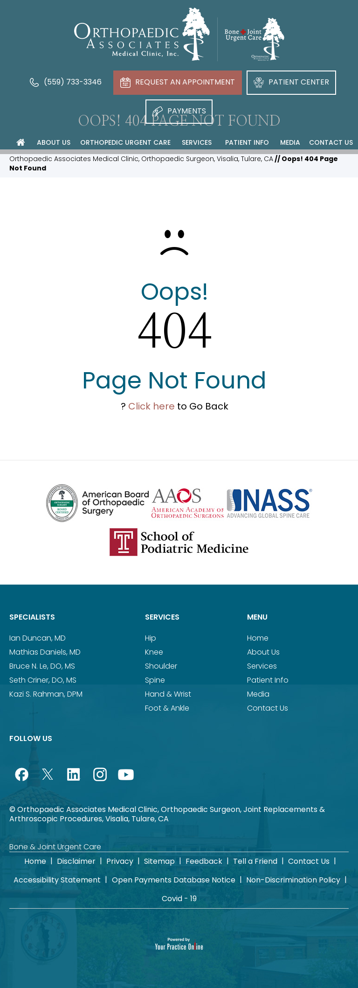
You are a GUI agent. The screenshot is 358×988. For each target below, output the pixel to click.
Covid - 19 (179, 898)
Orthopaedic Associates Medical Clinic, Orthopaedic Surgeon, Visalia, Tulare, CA (141, 158)
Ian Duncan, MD (37, 638)
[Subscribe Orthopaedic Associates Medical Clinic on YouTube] (126, 774)
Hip (150, 638)
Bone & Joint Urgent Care (55, 846)
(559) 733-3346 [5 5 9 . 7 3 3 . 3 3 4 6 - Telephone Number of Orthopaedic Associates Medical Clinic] (65, 82)
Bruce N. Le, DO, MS (42, 666)
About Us (263, 652)
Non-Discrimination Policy (293, 880)
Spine (155, 680)
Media (258, 694)
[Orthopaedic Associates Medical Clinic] (142, 34)
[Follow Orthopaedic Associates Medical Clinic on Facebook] (21, 774)
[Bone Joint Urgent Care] (254, 39)
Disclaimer (76, 861)
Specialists (32, 617)
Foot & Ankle (167, 708)
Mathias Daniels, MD (45, 652)
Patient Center (291, 82)
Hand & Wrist (168, 694)
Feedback (204, 861)
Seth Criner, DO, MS (42, 680)
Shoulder (161, 666)
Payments (179, 111)
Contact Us (267, 708)
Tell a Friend (255, 861)
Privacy (119, 861)
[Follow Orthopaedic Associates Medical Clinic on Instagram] (100, 774)
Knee (154, 652)
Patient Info (268, 680)
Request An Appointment (177, 82)
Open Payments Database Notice (173, 880)
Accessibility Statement (57, 880)
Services (162, 617)
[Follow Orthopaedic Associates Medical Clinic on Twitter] (47, 774)
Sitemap (159, 861)
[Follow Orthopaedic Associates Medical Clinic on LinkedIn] (73, 774)
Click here (151, 406)
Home (257, 638)
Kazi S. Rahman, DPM (46, 694)
